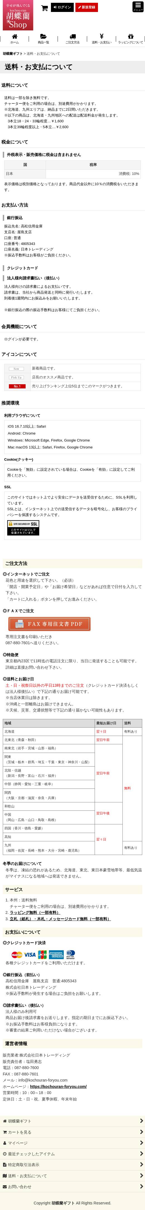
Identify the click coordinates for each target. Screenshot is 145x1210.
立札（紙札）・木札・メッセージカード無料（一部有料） (60, 919)
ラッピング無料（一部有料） (35, 912)
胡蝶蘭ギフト (63, 1203)
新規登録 (86, 7)
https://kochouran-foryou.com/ (58, 1086)
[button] (138, 6)
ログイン (62, 7)
